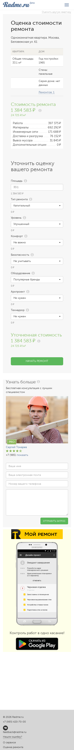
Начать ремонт (37, 361)
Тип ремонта (19, 199)
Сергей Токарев (16, 447)
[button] (37, 205)
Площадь (16, 180)
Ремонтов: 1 (46, 92)
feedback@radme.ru (14, 732)
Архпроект (18, 291)
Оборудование (20, 273)
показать (22, 455)
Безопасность (20, 254)
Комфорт (17, 236)
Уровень (16, 217)
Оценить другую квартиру (56, 12)
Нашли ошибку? (12, 736)
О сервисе (9, 742)
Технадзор (17, 310)
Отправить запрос (54, 521)
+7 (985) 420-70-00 (14, 721)
